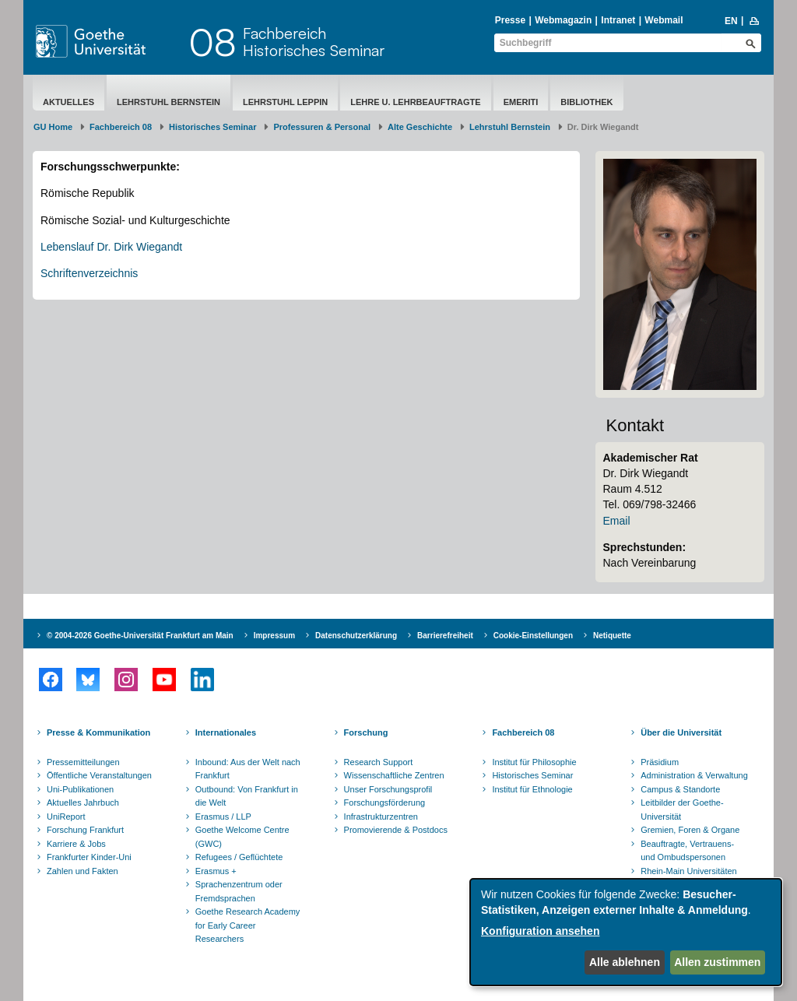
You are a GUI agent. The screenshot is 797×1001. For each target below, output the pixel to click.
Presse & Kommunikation (98, 732)
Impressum (274, 635)
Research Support (378, 762)
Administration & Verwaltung (694, 775)
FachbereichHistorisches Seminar (313, 41)
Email (616, 521)
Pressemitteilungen (83, 762)
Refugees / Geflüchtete (239, 857)
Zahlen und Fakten (82, 871)
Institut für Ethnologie (532, 789)
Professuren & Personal (321, 127)
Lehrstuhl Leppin (285, 102)
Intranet (618, 20)
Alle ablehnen (624, 962)
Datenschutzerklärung (356, 635)
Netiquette (612, 635)
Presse (510, 20)
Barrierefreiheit (445, 635)
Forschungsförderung (385, 802)
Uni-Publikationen (80, 789)
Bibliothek (586, 102)
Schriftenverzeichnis (89, 273)
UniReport (66, 816)
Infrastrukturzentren (381, 816)
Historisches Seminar (213, 127)
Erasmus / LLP (223, 816)
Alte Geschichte (420, 127)
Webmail (663, 20)
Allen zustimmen (717, 962)
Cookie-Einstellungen (533, 635)
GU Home (52, 127)
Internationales (225, 732)
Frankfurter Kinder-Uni (89, 857)
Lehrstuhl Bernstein (168, 102)
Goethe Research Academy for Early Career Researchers (247, 925)
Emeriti (521, 102)
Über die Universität (681, 732)
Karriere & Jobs (76, 843)
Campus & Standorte (680, 789)
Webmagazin (563, 20)
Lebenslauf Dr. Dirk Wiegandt (111, 247)
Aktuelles (68, 102)
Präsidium (660, 762)
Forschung (366, 732)
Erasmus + (216, 871)
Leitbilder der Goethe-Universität (682, 809)
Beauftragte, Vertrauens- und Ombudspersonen (687, 850)
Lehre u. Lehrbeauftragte (415, 102)
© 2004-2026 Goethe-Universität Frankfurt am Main (140, 635)
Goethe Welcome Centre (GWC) (242, 836)
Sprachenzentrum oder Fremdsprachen (239, 891)
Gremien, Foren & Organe (690, 829)
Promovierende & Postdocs (396, 829)
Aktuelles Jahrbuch (83, 802)
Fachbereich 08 (121, 127)
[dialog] (625, 932)
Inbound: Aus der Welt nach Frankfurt (247, 769)
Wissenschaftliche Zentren (394, 775)
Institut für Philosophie (534, 762)
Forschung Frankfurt (85, 829)
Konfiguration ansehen (540, 931)
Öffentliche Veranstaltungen (99, 775)
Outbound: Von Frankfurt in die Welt (246, 796)
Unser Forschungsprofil (388, 789)
